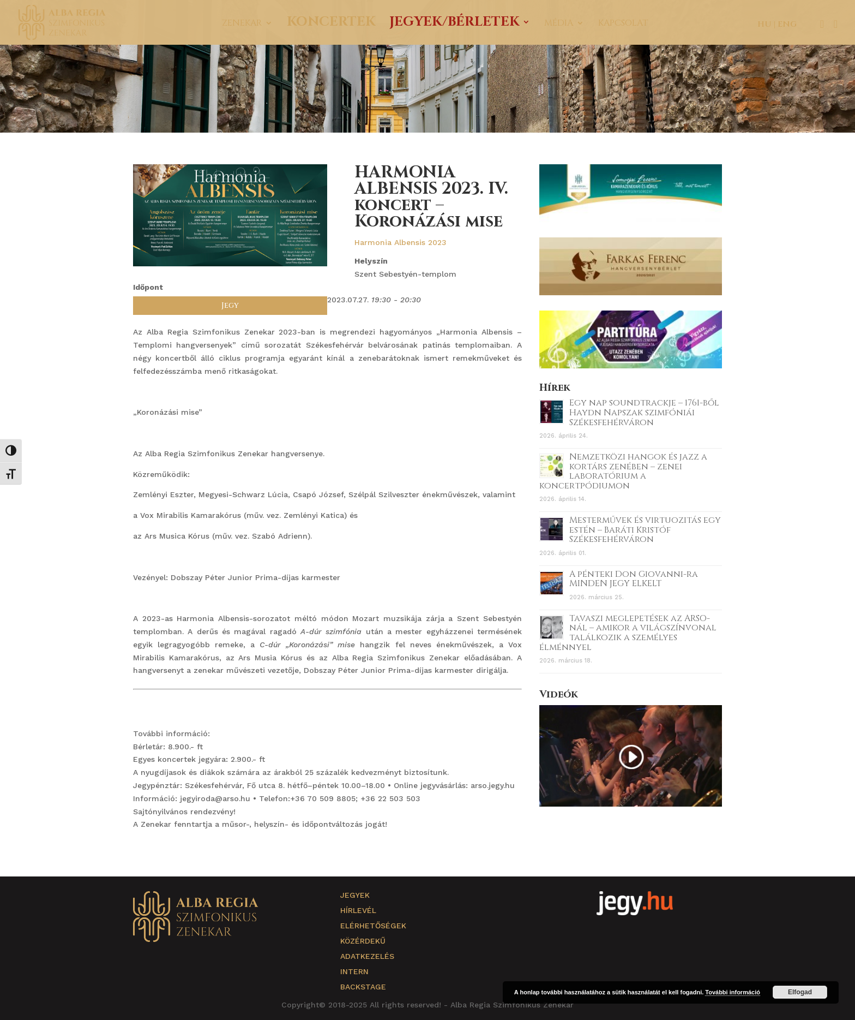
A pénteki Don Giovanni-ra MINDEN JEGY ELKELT (633, 579)
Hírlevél (358, 910)
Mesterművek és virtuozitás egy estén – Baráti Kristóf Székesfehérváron (645, 529)
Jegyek (355, 895)
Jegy (230, 305)
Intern (354, 971)
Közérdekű (363, 941)
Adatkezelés (367, 956)
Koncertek (331, 24)
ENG (787, 24)
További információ (732, 992)
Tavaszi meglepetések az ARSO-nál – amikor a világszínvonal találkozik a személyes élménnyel (627, 632)
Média (558, 24)
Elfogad (800, 992)
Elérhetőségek (373, 925)
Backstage (363, 986)
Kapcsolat (623, 24)
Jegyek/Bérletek (454, 24)
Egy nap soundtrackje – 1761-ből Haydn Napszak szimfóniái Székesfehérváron (644, 412)
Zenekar (242, 24)
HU (764, 24)
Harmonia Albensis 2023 (400, 242)
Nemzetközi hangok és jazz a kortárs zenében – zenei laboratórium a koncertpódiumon (623, 471)
